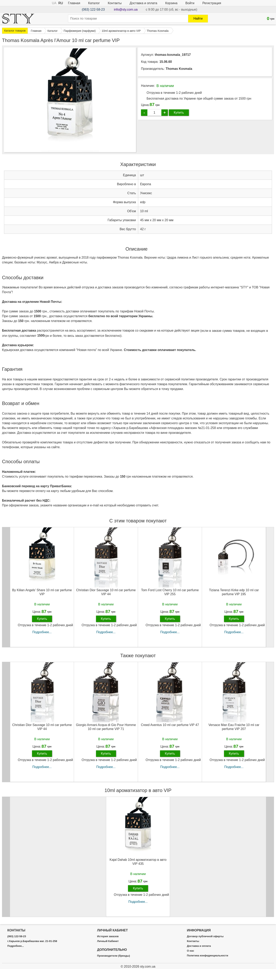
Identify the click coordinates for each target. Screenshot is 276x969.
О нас (190, 950)
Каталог (94, 3)
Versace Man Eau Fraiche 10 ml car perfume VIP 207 (233, 726)
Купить (179, 112)
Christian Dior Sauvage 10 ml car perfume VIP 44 (106, 592)
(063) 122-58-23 (93, 9)
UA (54, 3)
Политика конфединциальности (207, 955)
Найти (198, 18)
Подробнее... (42, 632)
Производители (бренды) (113, 955)
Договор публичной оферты (205, 936)
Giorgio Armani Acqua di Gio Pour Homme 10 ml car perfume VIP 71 (106, 726)
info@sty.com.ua (126, 9)
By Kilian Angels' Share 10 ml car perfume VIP (42, 592)
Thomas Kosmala (179, 68)
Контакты (115, 3)
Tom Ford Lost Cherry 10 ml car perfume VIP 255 (170, 592)
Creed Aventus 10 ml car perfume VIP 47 (170, 725)
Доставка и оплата (143, 3)
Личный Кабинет (108, 941)
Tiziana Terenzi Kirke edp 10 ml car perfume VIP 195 (234, 592)
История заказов (108, 936)
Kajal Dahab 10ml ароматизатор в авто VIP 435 (138, 861)
